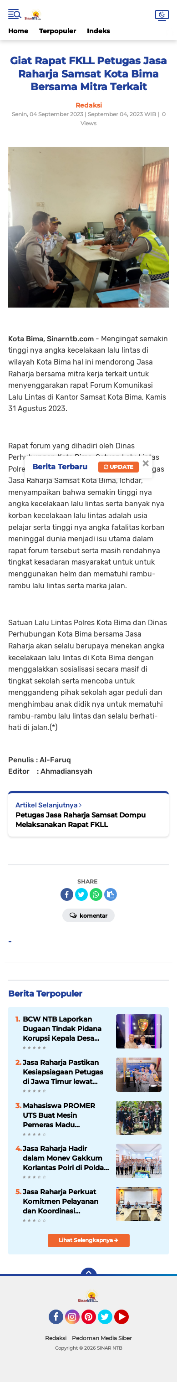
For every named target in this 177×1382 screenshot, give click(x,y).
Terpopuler (57, 31)
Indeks (98, 31)
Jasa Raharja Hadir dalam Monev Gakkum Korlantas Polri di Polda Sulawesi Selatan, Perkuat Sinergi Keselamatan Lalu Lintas (65, 1158)
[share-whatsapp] (96, 894)
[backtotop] (89, 1276)
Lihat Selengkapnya (88, 1240)
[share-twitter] (81, 894)
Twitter (109, 1321)
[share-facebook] (67, 894)
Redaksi (55, 1338)
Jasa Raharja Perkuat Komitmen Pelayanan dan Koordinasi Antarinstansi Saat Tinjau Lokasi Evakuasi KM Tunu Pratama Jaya (65, 1201)
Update (118, 466)
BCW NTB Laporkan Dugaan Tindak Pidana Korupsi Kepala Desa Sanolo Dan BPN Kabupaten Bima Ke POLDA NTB (62, 1029)
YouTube (128, 1321)
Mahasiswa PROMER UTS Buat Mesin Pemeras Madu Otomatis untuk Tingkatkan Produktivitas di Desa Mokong (60, 1115)
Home (18, 31)
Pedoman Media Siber (102, 1338)
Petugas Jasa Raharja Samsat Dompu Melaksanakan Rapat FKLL (80, 820)
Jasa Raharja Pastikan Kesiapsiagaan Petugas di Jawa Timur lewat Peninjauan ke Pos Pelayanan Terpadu (63, 1072)
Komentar (88, 915)
